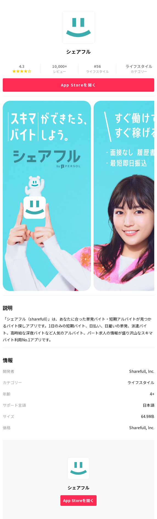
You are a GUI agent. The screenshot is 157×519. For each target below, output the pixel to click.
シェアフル (78, 488)
